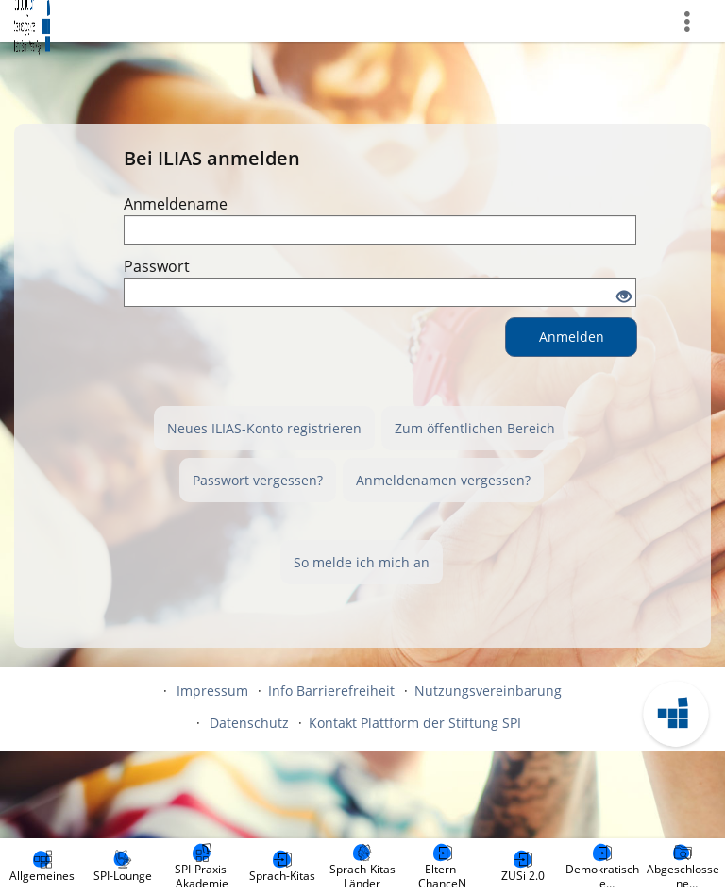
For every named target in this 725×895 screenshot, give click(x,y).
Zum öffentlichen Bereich (475, 428)
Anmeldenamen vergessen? (443, 480)
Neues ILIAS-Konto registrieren (264, 428)
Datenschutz (249, 723)
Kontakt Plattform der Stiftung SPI (415, 723)
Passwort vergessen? (258, 480)
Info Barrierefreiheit (331, 691)
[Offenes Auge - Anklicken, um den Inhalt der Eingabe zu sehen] (624, 297)
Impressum (212, 691)
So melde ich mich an (362, 562)
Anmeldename (176, 204)
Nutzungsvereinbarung (488, 691)
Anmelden (571, 337)
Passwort (157, 266)
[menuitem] (42, 866)
